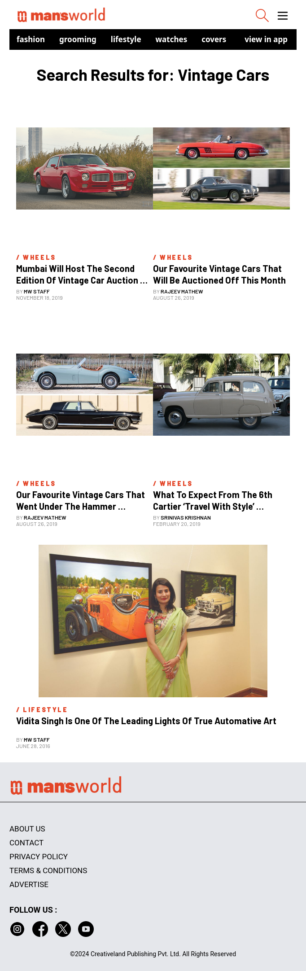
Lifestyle (126, 39)
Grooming (77, 39)
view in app (266, 39)
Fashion (31, 39)
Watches (172, 39)
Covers (213, 39)
